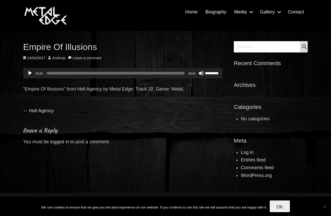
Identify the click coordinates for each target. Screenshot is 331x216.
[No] (324, 206)
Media (240, 11)
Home (191, 11)
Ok (279, 207)
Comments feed (257, 167)
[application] (123, 73)
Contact (296, 11)
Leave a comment (87, 58)
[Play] (30, 73)
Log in (247, 152)
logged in (59, 141)
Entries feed (253, 159)
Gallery (267, 11)
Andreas (59, 58)
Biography (215, 11)
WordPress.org (256, 175)
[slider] (115, 73)
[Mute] (201, 73)
